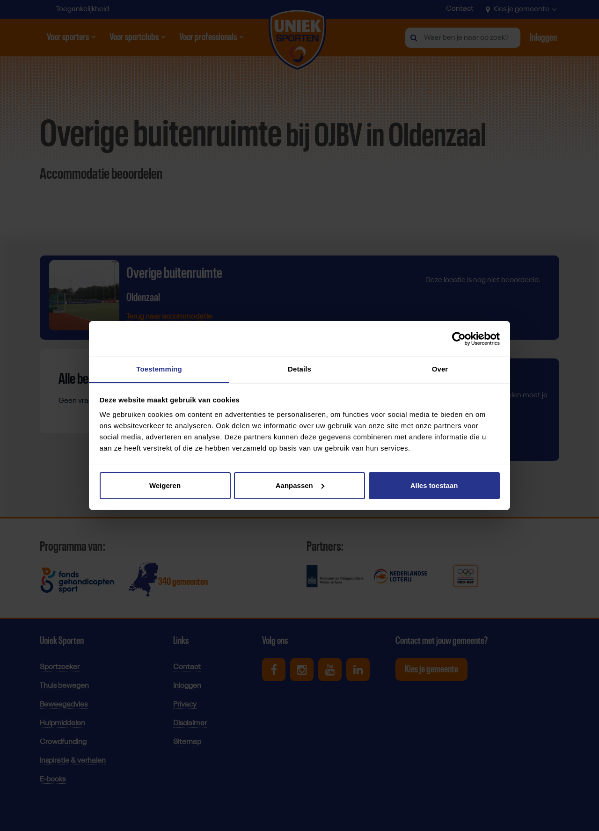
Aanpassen (300, 485)
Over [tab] (440, 369)
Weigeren (165, 485)
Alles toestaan (434, 485)
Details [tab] (299, 369)
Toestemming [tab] (159, 369)
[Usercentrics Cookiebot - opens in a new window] (459, 339)
